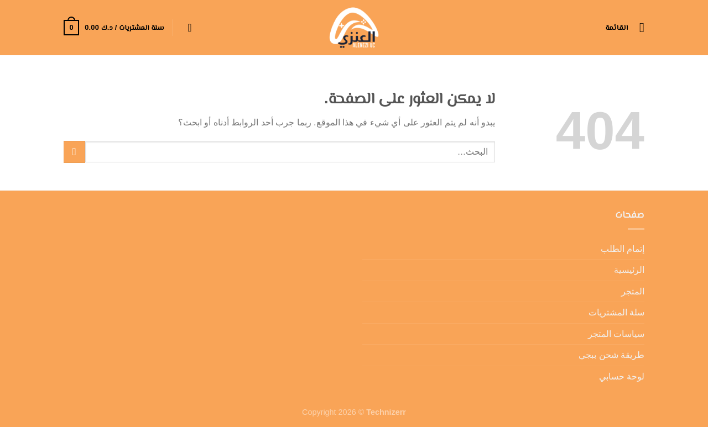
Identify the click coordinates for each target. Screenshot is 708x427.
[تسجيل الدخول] (186, 27)
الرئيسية (629, 270)
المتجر (632, 291)
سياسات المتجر (616, 334)
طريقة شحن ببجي (611, 355)
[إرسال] (74, 151)
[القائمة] (625, 27)
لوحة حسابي (621, 376)
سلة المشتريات (616, 312)
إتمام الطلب (622, 249)
